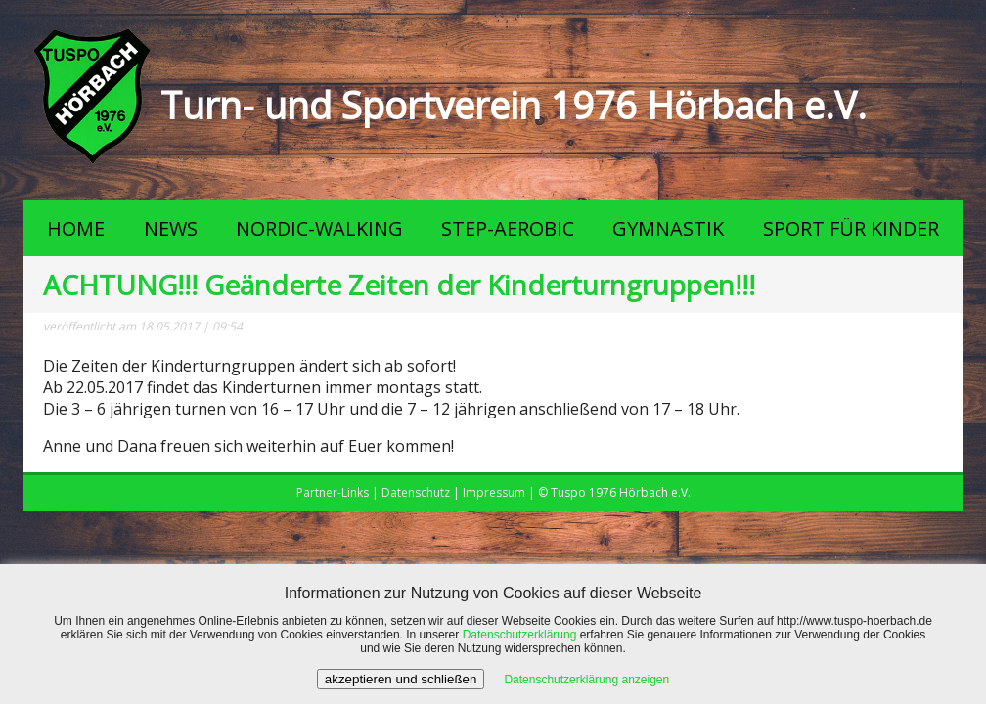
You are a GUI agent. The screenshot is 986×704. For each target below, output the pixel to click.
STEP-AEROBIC (507, 228)
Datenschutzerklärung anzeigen (586, 679)
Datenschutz (415, 492)
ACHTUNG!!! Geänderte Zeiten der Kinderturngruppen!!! (399, 284)
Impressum (494, 492)
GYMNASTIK (668, 228)
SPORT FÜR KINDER (851, 228)
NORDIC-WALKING (319, 228)
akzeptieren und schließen (401, 679)
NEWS (171, 228)
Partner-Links (332, 492)
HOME (76, 228)
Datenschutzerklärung (520, 634)
